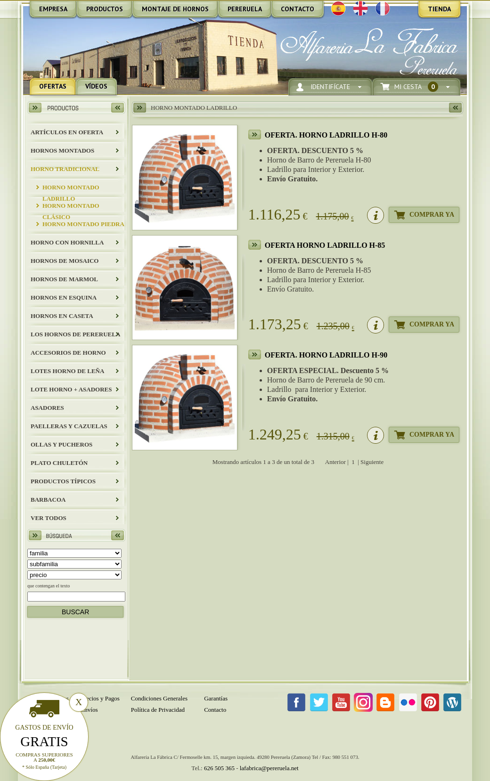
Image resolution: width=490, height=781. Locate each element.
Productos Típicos (63, 481)
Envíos (89, 709)
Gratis (44, 741)
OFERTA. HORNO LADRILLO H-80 (326, 135)
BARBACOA (48, 499)
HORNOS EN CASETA (62, 315)
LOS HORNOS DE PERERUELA (75, 334)
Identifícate (330, 87)
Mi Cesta (416, 87)
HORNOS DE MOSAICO (64, 260)
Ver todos (48, 517)
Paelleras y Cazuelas (69, 426)
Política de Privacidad (158, 709)
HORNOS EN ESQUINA (64, 297)
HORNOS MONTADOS (62, 150)
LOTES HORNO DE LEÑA (67, 370)
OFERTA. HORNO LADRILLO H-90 (326, 355)
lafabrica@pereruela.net (269, 768)
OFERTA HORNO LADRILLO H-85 (325, 245)
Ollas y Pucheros (61, 444)
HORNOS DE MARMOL (64, 279)
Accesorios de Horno (68, 352)
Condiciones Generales (159, 698)
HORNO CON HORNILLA (67, 242)
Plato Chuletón (59, 462)
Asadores (47, 407)
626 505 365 (219, 768)
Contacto (215, 709)
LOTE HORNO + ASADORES (71, 389)
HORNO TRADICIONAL (65, 168)
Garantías (216, 698)
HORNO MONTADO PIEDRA (83, 224)
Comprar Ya (431, 214)
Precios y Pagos (100, 698)
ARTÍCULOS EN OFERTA (67, 132)
